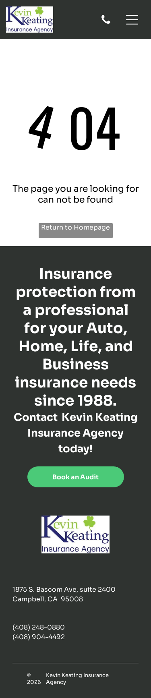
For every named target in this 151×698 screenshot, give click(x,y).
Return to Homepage (75, 227)
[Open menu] (132, 20)
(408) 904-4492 (38, 637)
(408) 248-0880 (38, 627)
